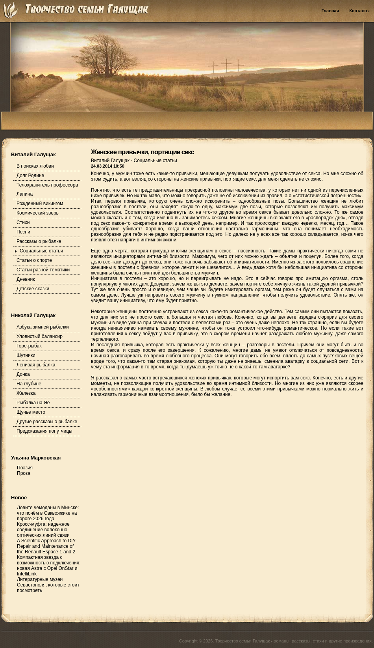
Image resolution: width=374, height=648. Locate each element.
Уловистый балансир (40, 336)
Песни (23, 232)
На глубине (29, 384)
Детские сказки (33, 288)
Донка (23, 374)
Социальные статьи (41, 251)
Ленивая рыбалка (36, 365)
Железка (26, 393)
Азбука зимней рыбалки (43, 327)
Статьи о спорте (34, 260)
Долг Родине (30, 175)
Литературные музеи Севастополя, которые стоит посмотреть (48, 585)
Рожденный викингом (40, 203)
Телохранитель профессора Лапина (47, 189)
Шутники (26, 355)
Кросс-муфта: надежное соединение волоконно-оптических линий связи (43, 529)
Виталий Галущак (111, 160)
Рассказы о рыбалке (39, 241)
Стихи (23, 222)
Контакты (359, 10)
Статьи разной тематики (43, 270)
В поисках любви (35, 166)
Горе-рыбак (29, 346)
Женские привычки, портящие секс (142, 152)
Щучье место (31, 412)
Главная (330, 10)
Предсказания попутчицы (44, 431)
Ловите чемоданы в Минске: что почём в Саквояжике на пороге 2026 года (48, 513)
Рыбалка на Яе (33, 402)
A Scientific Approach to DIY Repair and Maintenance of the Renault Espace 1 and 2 (46, 546)
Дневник (26, 279)
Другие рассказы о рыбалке (47, 421)
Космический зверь (38, 213)
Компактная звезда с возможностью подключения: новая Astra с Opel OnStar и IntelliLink (49, 566)
